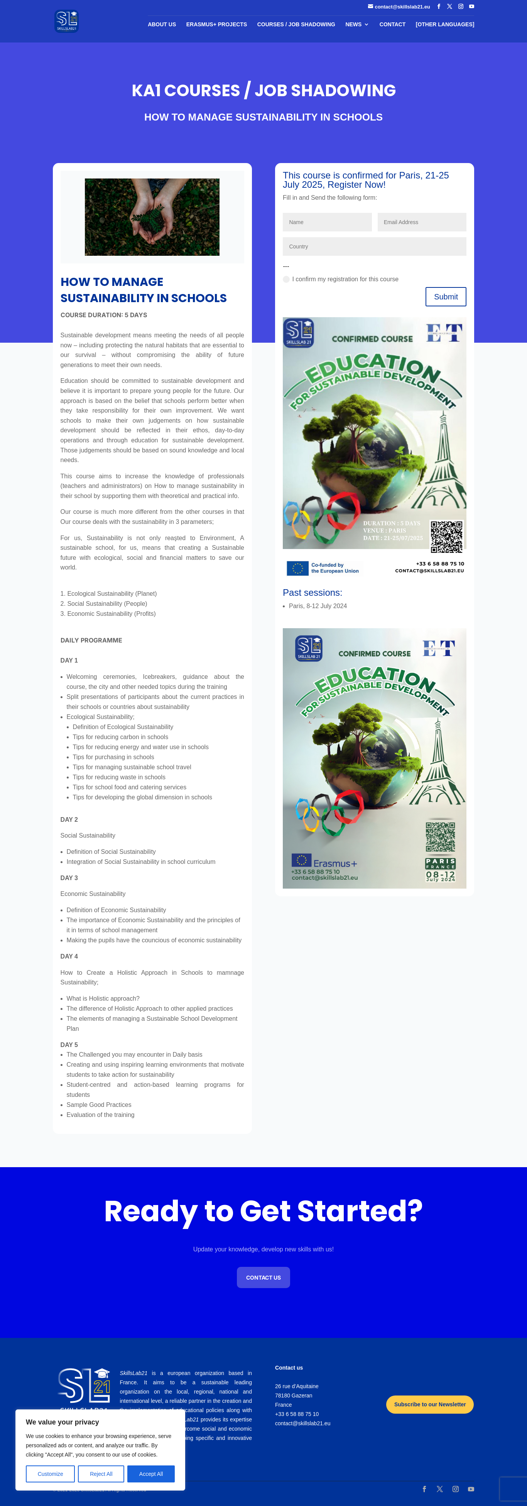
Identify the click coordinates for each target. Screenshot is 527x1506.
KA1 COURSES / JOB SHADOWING (264, 90)
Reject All (101, 1474)
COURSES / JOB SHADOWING (296, 24)
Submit (446, 296)
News (353, 24)
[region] (100, 1450)
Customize (50, 1474)
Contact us (263, 1277)
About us (162, 24)
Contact (392, 24)
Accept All (151, 1474)
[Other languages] (445, 24)
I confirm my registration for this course (341, 279)
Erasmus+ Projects (216, 24)
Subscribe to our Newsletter (430, 1404)
